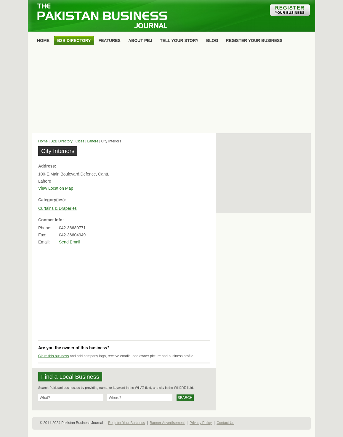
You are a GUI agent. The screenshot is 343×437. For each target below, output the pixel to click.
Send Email (69, 242)
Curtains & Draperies (57, 208)
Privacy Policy (201, 423)
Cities (80, 141)
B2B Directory (62, 141)
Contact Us (225, 423)
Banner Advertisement (167, 423)
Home (43, 141)
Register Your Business (126, 423)
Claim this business (53, 356)
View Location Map (55, 188)
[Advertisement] (171, 90)
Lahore (92, 141)
